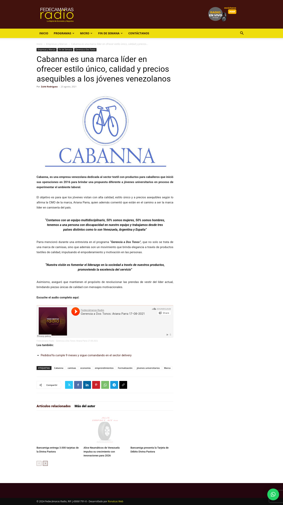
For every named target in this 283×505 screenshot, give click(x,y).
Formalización (125, 367)
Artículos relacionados (54, 406)
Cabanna (58, 367)
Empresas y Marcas (56, 44)
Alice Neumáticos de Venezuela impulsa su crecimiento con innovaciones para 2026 (102, 451)
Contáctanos (138, 33)
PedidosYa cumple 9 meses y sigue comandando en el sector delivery (86, 355)
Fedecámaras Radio (45, 341)
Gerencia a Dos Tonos (85, 49)
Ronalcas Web (115, 501)
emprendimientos (104, 367)
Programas (64, 33)
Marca (167, 367)
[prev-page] (39, 463)
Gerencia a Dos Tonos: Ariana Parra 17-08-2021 (77, 341)
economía (85, 367)
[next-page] (45, 463)
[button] (241, 33)
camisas (72, 367)
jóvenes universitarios (148, 367)
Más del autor (85, 406)
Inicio (43, 33)
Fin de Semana (110, 33)
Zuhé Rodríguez (49, 86)
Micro (86, 33)
